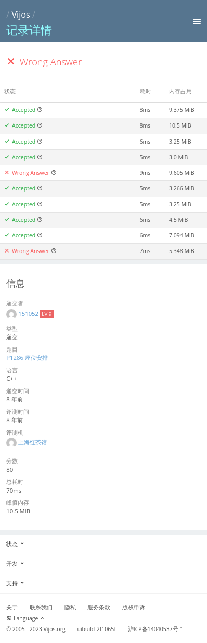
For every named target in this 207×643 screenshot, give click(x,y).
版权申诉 (133, 607)
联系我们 (41, 607)
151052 (29, 313)
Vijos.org (55, 629)
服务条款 (98, 607)
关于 (12, 607)
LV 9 (46, 314)
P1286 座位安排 (27, 357)
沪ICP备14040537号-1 (156, 629)
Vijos (20, 14)
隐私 (70, 607)
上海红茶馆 (32, 442)
